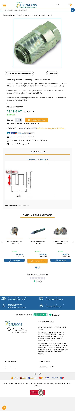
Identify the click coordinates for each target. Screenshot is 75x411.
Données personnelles (21, 398)
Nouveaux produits (10, 377)
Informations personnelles (46, 367)
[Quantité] (18, 120)
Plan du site (8, 380)
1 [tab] (36, 268)
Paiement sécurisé (10, 369)
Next (73, 242)
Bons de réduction (44, 377)
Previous (1, 242)
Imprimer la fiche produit (18, 144)
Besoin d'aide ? (9, 382)
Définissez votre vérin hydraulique (15, 375)
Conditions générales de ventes (39, 398)
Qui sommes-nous (10, 373)
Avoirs (41, 373)
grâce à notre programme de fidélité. (51, 128)
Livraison (7, 367)
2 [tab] (39, 268)
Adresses (41, 375)
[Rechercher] (35, 10)
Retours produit (43, 369)
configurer (14, 260)
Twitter (39, 388)
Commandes (42, 371)
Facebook (35, 388)
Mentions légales (8, 398)
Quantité (10, 120)
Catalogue (8, 371)
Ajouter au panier (37, 120)
